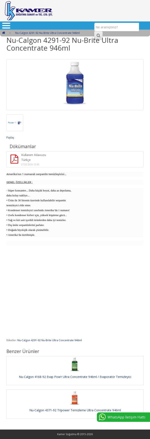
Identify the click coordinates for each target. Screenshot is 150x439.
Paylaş (10, 137)
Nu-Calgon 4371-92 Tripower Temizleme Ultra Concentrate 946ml (75, 410)
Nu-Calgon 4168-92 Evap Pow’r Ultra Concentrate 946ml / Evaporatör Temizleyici (75, 377)
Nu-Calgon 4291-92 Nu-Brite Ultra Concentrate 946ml (49, 340)
